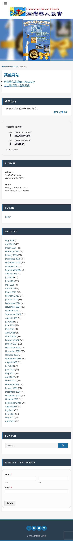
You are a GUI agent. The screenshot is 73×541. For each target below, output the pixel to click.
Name (8, 474)
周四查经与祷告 (23, 136)
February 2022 (12, 384)
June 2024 (10, 325)
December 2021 (12, 391)
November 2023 (13, 351)
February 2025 (12, 295)
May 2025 (9, 284)
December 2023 (12, 347)
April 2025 (10, 288)
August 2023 (11, 362)
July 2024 (9, 321)
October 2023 (11, 354)
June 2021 (10, 414)
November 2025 (13, 262)
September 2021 (13, 402)
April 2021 (10, 421)
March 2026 (10, 247)
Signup (10, 503)
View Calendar (12, 150)
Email (8, 487)
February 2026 (12, 251)
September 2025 (13, 270)
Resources (14, 66)
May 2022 (9, 373)
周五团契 (19, 144)
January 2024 (11, 343)
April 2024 (10, 332)
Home (6, 66)
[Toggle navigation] (5, 3)
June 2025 (10, 281)
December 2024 (12, 303)
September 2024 (13, 314)
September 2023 (13, 358)
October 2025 (11, 266)
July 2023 (9, 366)
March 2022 (10, 380)
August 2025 (11, 273)
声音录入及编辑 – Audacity (19, 81)
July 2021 (9, 410)
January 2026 (11, 255)
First (6, 482)
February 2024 (12, 340)
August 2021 (11, 406)
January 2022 (11, 388)
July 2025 (9, 277)
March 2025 (10, 292)
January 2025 (11, 299)
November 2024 (13, 306)
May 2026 (9, 240)
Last (39, 482)
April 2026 (10, 244)
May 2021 (9, 417)
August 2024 (11, 318)
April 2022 (10, 377)
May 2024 (9, 329)
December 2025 (12, 258)
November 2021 (13, 395)
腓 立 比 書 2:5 (60, 112)
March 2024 (10, 336)
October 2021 (11, 399)
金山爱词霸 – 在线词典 (17, 85)
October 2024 (11, 310)
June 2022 (10, 369)
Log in (8, 216)
